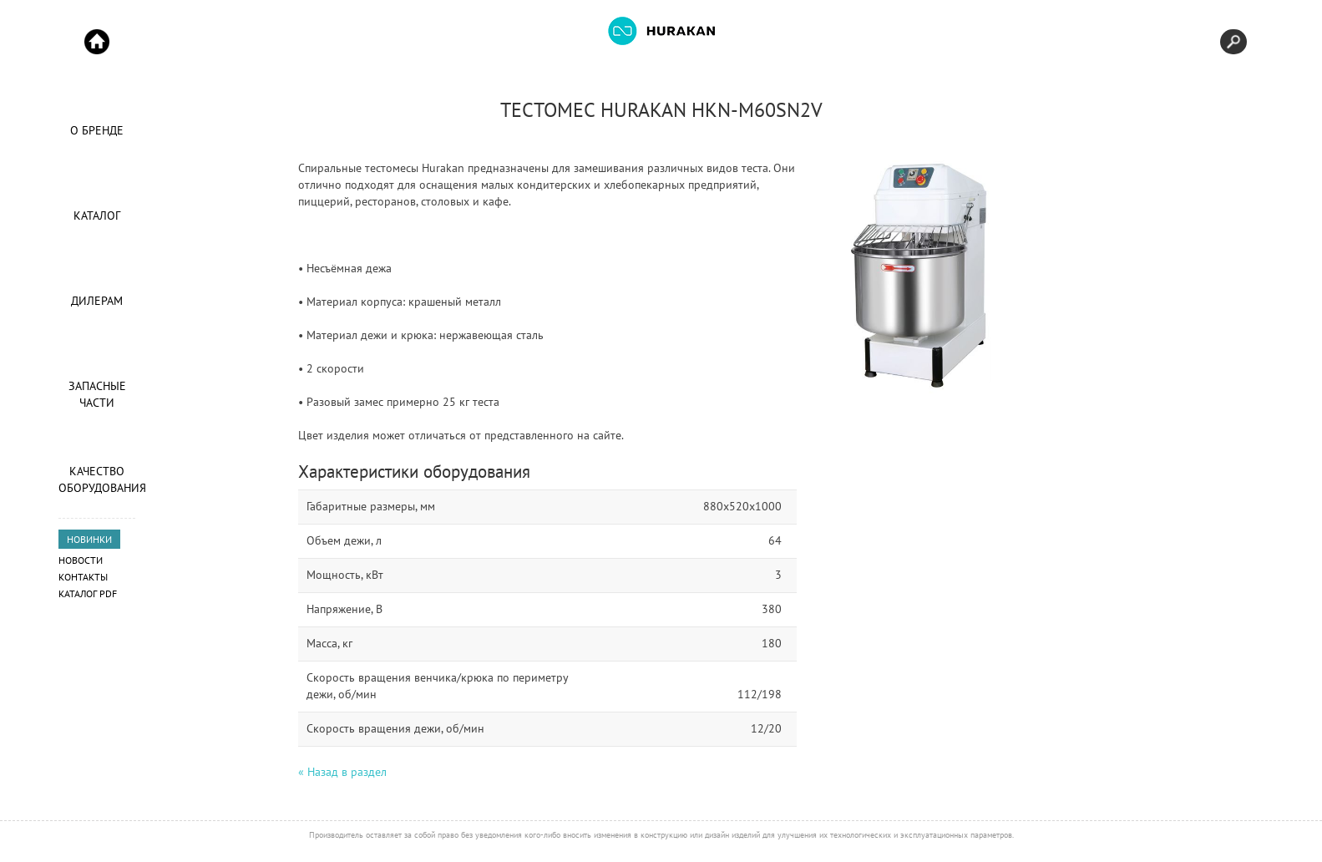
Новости (80, 560)
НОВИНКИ (89, 539)
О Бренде (97, 130)
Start (96, 41)
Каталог (96, 215)
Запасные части (97, 394)
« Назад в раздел (342, 771)
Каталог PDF (87, 593)
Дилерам (97, 300)
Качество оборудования (96, 479)
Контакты (83, 576)
